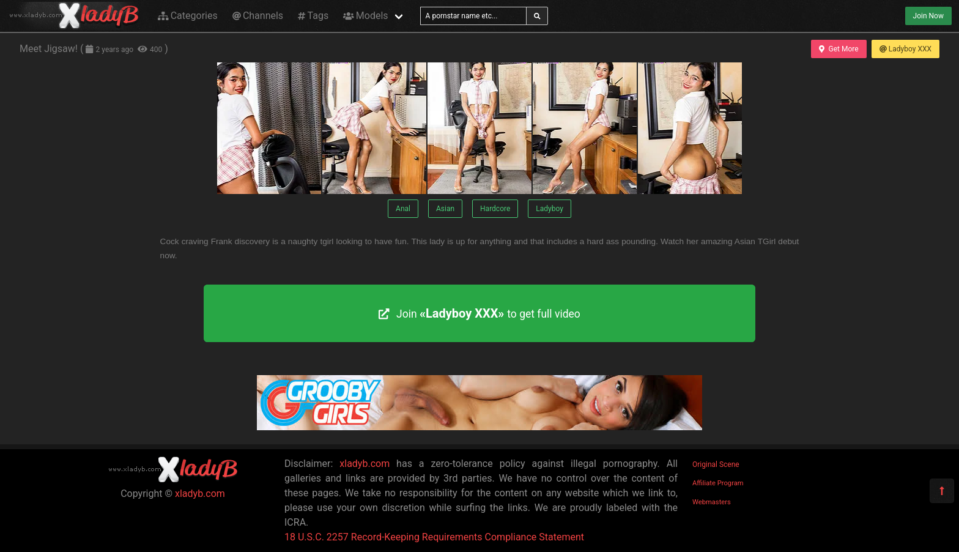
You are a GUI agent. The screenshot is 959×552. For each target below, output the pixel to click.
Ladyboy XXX (905, 49)
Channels (257, 15)
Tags (313, 15)
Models (365, 15)
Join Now (928, 16)
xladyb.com (200, 493)
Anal (403, 208)
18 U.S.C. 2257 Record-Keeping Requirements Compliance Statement (434, 537)
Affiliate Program (718, 483)
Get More (838, 49)
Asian (445, 208)
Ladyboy (549, 208)
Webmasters (711, 502)
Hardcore (495, 208)
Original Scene (715, 464)
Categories (188, 15)
